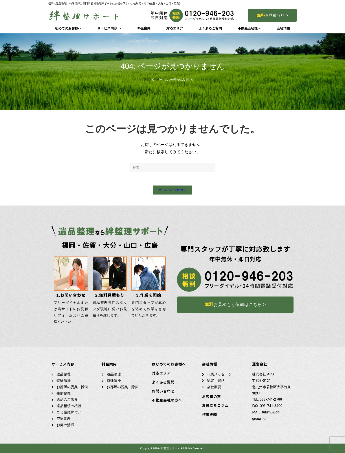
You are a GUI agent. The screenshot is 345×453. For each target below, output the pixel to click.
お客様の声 (211, 397)
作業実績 (209, 415)
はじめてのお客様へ (169, 364)
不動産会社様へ (249, 28)
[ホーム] (152, 79)
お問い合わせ (163, 391)
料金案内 (143, 28)
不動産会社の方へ (167, 400)
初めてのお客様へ (68, 28)
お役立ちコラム (215, 406)
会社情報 (283, 28)
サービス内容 (109, 28)
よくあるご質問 (210, 28)
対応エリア (174, 28)
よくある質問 (163, 382)
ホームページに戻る (172, 190)
